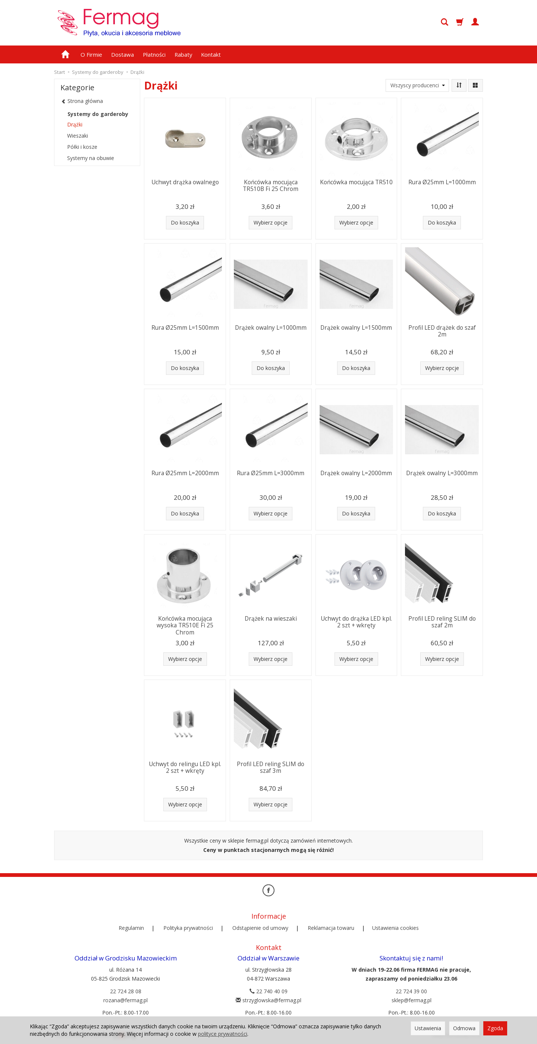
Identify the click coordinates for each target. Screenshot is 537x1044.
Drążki (74, 124)
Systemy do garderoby (97, 113)
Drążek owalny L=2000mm (356, 473)
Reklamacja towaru (331, 927)
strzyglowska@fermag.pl (268, 1000)
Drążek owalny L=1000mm (271, 328)
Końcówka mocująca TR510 (356, 182)
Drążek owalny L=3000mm (442, 473)
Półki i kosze (82, 146)
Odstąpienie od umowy (260, 927)
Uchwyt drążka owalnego (185, 182)
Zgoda (495, 1028)
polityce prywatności (222, 1033)
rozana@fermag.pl (125, 1000)
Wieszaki (77, 135)
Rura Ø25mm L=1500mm (185, 328)
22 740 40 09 (268, 991)
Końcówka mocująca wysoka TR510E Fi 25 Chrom (185, 625)
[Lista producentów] (417, 85)
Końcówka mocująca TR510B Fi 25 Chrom (270, 185)
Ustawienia (428, 1028)
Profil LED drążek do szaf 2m (442, 331)
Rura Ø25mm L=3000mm (270, 473)
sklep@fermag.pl (411, 1000)
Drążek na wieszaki (271, 619)
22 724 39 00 (411, 991)
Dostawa (122, 54)
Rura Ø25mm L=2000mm (185, 473)
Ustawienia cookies (395, 927)
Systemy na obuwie (90, 158)
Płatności (154, 54)
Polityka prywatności (188, 927)
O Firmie (91, 54)
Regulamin (131, 927)
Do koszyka (185, 222)
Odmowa (464, 1028)
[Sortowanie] (459, 85)
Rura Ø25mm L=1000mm (442, 182)
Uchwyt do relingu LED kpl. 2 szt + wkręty (185, 767)
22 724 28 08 (125, 991)
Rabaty (183, 54)
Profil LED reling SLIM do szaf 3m (270, 767)
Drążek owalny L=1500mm (356, 328)
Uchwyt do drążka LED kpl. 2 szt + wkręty (356, 622)
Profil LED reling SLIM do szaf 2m (442, 622)
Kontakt (211, 54)
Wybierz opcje (271, 222)
